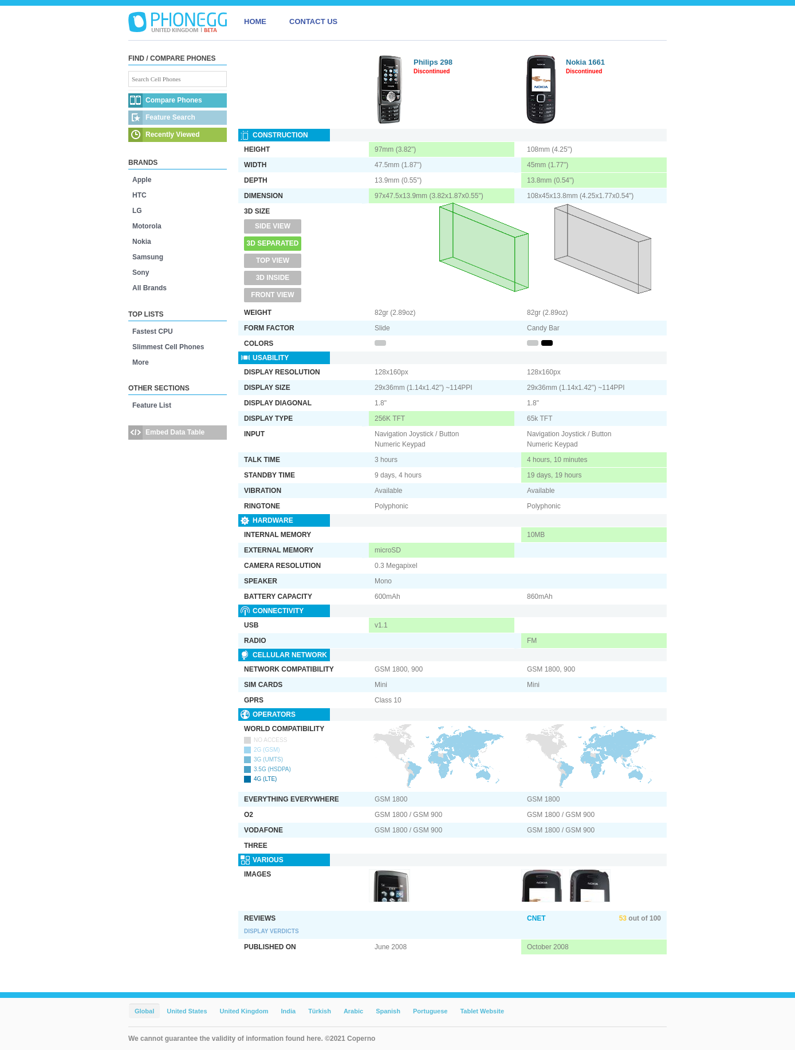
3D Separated (273, 243)
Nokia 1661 (585, 62)
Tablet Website (482, 1011)
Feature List (151, 405)
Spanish (388, 1011)
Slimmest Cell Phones (168, 347)
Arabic (353, 1011)
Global (144, 1011)
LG (137, 211)
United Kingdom (244, 1011)
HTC (139, 195)
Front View (272, 295)
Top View (272, 260)
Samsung (147, 257)
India (288, 1011)
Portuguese (430, 1011)
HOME (255, 21)
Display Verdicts (271, 931)
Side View (272, 226)
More (140, 362)
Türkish (319, 1011)
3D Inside (273, 278)
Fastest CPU (152, 331)
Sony (140, 273)
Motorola (147, 226)
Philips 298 (433, 62)
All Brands (149, 288)
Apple (141, 180)
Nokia (141, 242)
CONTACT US (313, 21)
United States (187, 1011)
